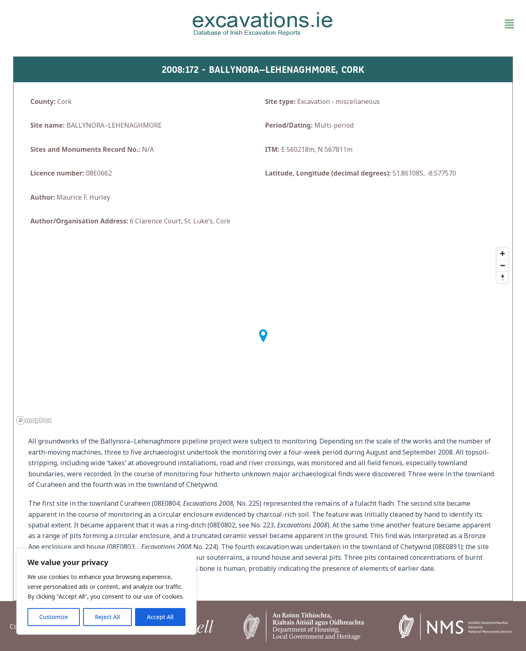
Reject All (107, 617)
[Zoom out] (502, 265)
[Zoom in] (502, 253)
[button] (435, 24)
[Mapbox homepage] (34, 420)
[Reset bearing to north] (502, 277)
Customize (53, 617)
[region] (106, 592)
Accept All (160, 617)
